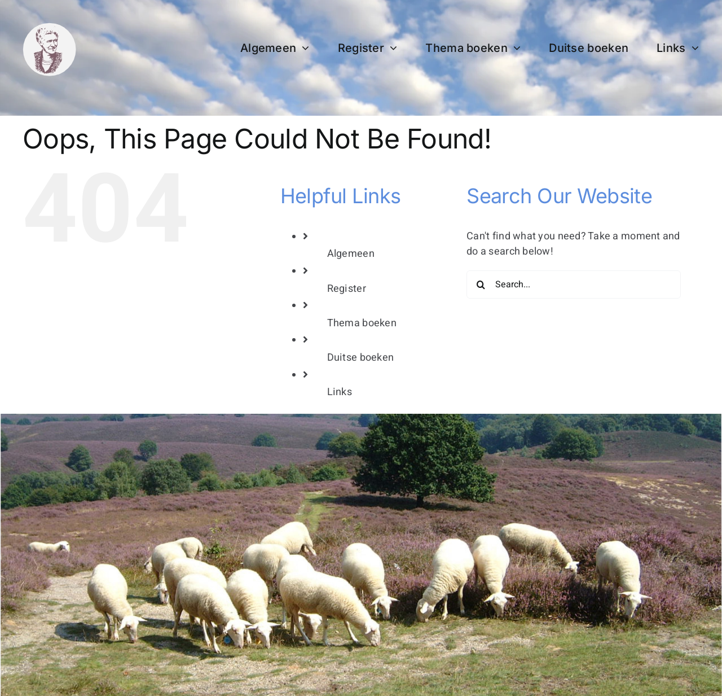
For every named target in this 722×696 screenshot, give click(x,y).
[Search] (480, 284)
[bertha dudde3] (49, 27)
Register (346, 288)
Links (339, 392)
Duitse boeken (360, 357)
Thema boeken (362, 323)
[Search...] (573, 284)
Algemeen (351, 253)
